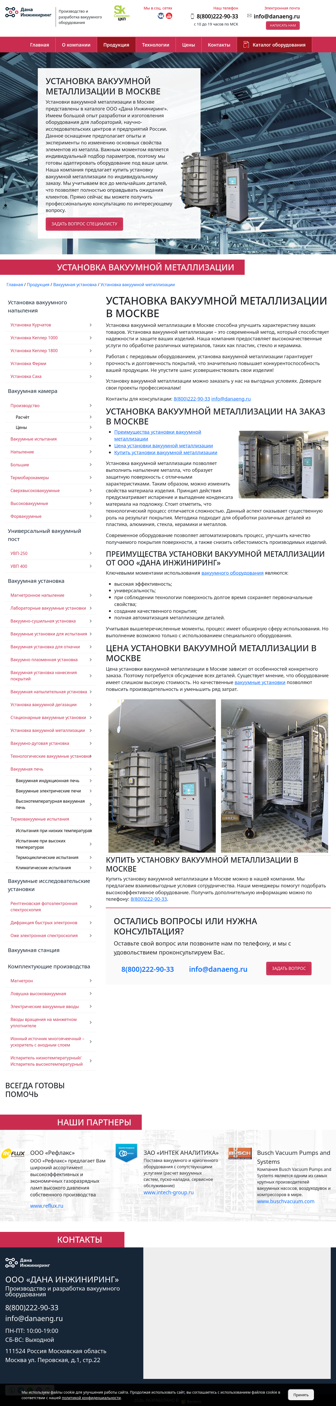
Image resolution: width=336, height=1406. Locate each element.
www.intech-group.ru (169, 1192)
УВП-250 (19, 553)
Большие (19, 465)
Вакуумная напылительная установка (48, 692)
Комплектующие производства (49, 966)
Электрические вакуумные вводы (44, 1006)
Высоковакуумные (29, 503)
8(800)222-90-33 (192, 398)
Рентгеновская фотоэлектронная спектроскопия (43, 907)
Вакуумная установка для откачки (45, 647)
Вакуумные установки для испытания (48, 634)
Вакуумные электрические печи (48, 791)
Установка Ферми (28, 363)
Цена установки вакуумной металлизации (163, 445)
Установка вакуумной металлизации (47, 730)
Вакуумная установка (36, 580)
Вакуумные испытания (33, 439)
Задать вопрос (289, 968)
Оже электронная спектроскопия (44, 935)
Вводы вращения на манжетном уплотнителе (43, 1022)
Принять (301, 1394)
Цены (188, 45)
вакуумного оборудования (232, 572)
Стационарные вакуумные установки (48, 717)
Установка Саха (25, 376)
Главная (39, 45)
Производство (25, 405)
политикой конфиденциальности (91, 1397)
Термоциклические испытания (47, 857)
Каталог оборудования (279, 45)
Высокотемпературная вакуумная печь (50, 804)
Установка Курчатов (30, 325)
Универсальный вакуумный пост (44, 535)
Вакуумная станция (34, 950)
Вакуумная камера (32, 391)
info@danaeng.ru (277, 16)
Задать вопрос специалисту (84, 224)
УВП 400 (18, 566)
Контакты (219, 45)
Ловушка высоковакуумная (38, 994)
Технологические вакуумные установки (50, 756)
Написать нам (283, 25)
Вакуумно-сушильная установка (43, 621)
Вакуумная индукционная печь (47, 780)
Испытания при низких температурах (54, 830)
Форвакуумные (25, 516)
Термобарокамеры (29, 478)
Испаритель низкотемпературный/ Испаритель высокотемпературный (46, 1061)
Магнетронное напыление (37, 595)
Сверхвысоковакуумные (35, 490)
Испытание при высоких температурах (40, 844)
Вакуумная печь (26, 769)
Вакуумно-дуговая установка (39, 743)
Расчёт (22, 417)
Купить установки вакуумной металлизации (165, 452)
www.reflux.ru (46, 1205)
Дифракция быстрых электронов (43, 922)
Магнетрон (21, 981)
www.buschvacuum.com (285, 1201)
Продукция (116, 45)
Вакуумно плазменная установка (44, 659)
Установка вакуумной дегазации (43, 704)
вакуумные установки (260, 682)
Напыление (22, 452)
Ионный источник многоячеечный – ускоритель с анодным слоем (47, 1042)
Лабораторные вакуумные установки (48, 608)
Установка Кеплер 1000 (34, 338)
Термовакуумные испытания (39, 819)
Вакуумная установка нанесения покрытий (43, 676)
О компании (76, 45)
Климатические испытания (43, 868)
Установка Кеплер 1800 (34, 350)
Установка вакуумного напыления (37, 306)
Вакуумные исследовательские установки (49, 885)
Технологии (155, 45)
